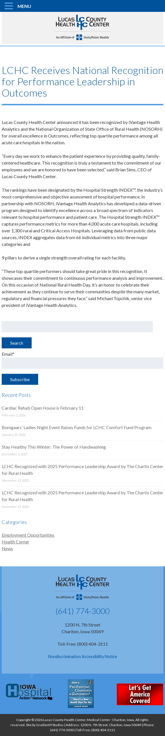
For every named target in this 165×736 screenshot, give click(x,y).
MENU (24, 6)
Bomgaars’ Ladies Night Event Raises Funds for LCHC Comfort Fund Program (76, 427)
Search (16, 343)
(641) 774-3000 (82, 611)
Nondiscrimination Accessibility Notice (82, 656)
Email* (82, 360)
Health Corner (15, 541)
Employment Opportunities (28, 535)
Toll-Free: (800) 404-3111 (82, 644)
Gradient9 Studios (50, 725)
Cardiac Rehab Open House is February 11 (43, 407)
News (7, 548)
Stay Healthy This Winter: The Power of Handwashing (54, 446)
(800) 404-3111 (103, 730)
